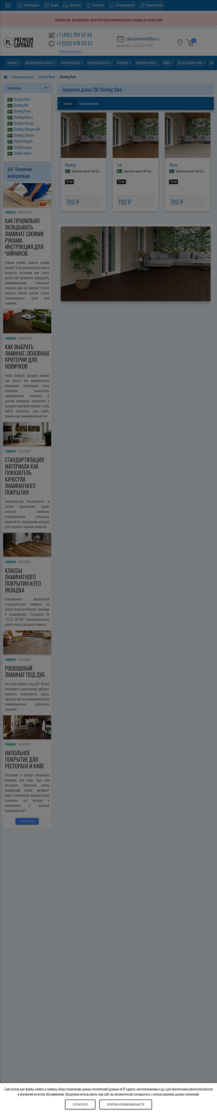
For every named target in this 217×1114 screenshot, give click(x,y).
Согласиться (80, 1104)
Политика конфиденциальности (125, 1104)
